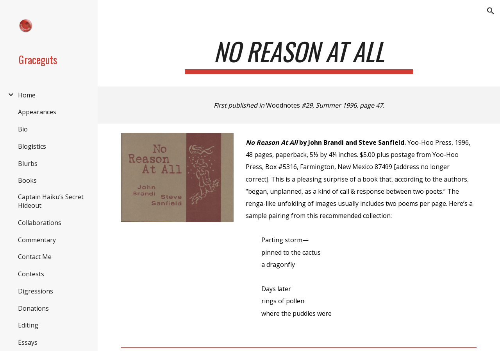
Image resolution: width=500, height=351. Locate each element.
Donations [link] (33, 308)
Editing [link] (28, 325)
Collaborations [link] (39, 222)
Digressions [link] (35, 291)
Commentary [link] (37, 240)
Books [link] (27, 180)
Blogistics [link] (32, 146)
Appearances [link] (37, 112)
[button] (490, 11)
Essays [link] (28, 342)
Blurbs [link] (28, 163)
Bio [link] (23, 129)
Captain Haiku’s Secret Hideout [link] (51, 201)
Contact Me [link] (35, 256)
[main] (299, 55)
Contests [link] (31, 274)
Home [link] (27, 95)
